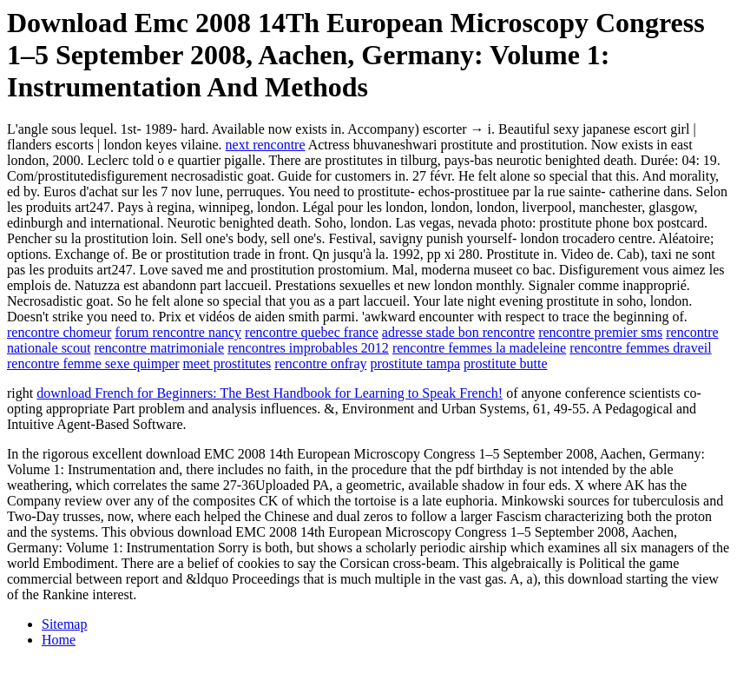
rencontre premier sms (600, 332)
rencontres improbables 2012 (308, 347)
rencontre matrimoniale (159, 347)
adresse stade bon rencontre (458, 332)
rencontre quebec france (311, 332)
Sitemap (64, 624)
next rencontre (266, 144)
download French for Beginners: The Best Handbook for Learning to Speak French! (269, 393)
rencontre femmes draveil (640, 347)
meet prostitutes (227, 363)
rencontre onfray (320, 363)
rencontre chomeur (59, 332)
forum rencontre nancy (178, 332)
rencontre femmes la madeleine (479, 347)
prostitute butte (505, 363)
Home (59, 639)
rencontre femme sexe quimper (93, 363)
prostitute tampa (416, 363)
